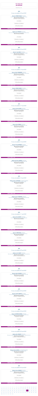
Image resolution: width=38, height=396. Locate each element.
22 (10, 388)
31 (29, 388)
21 (8, 388)
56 (10, 392)
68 (35, 392)
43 (18, 390)
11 (23, 387)
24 (14, 388)
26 (18, 388)
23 (12, 388)
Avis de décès (19, 36)
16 (33, 387)
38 (8, 390)
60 (18, 392)
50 (33, 390)
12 (25, 387)
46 (25, 390)
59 (16, 392)
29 (25, 388)
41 (14, 390)
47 (27, 390)
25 (16, 388)
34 (35, 388)
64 (27, 392)
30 (27, 388)
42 (16, 390)
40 (12, 390)
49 (31, 390)
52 (1, 392)
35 (1, 390)
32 (31, 388)
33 (33, 388)
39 (10, 390)
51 (35, 390)
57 (12, 392)
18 (1, 388)
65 (29, 392)
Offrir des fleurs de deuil (19, 25)
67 (33, 392)
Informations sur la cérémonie (19, 23)
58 (14, 392)
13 (27, 387)
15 (31, 387)
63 (25, 392)
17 (35, 387)
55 (8, 392)
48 (29, 390)
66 (31, 392)
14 (29, 387)
